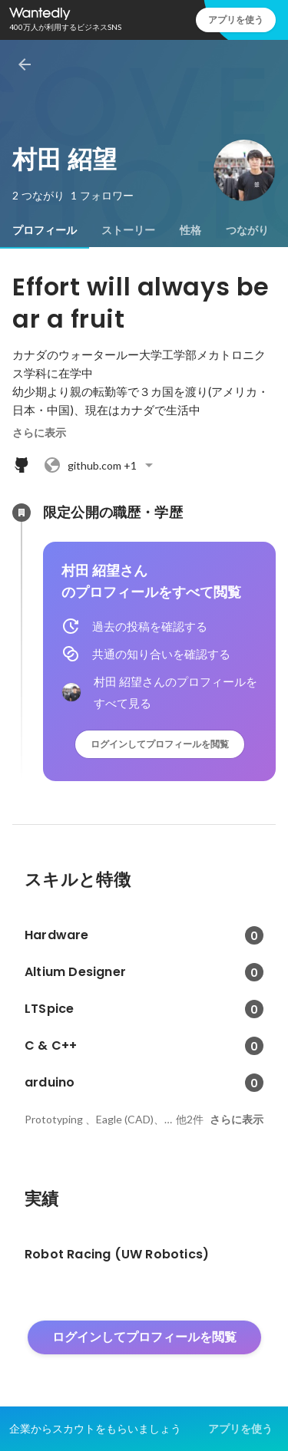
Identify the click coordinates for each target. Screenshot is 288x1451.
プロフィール (44, 230)
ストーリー (128, 230)
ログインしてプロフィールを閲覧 (160, 743)
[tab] (44, 230)
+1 (100, 465)
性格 (190, 230)
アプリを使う (235, 19)
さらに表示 (39, 432)
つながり (247, 230)
